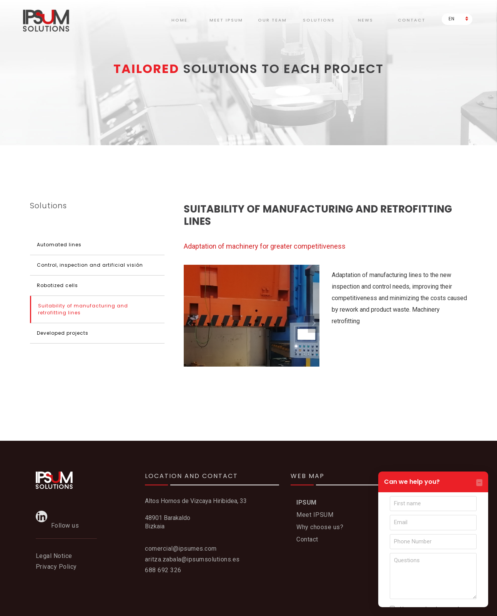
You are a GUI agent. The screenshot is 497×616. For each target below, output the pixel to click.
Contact (412, 20)
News (365, 20)
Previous (189, 323)
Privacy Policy (56, 566)
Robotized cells (57, 285)
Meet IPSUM (314, 514)
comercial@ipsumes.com (181, 548)
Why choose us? (319, 527)
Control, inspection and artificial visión (90, 265)
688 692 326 (163, 570)
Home (179, 20)
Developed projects (62, 333)
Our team (272, 20)
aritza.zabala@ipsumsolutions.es (192, 559)
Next (313, 323)
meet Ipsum (226, 20)
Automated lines (59, 244)
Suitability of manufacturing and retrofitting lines (83, 309)
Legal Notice (54, 556)
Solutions (319, 20)
